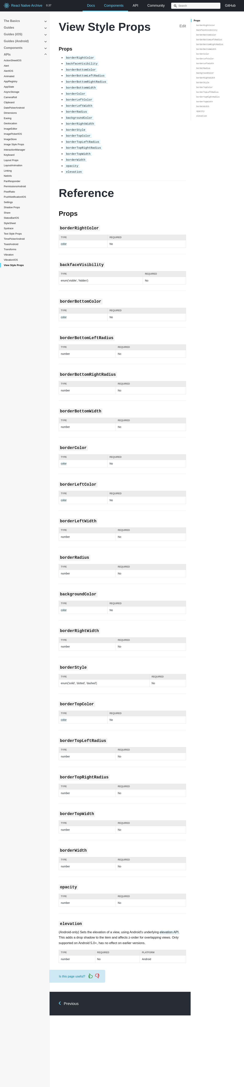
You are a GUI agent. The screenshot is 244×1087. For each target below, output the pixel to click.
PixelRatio (9, 191)
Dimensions (10, 112)
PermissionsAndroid (15, 186)
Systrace (9, 228)
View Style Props (14, 265)
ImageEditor (10, 128)
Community (156, 5)
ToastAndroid (11, 244)
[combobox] (195, 6)
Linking (8, 170)
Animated (9, 76)
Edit (183, 26)
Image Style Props (14, 144)
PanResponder (12, 181)
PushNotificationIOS (15, 196)
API (135, 5)
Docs (91, 5)
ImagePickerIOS (13, 133)
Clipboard (9, 102)
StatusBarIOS (11, 217)
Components (114, 5)
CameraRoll (10, 97)
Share (7, 212)
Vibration (9, 254)
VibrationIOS (11, 259)
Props (197, 20)
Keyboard (9, 154)
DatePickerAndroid (14, 107)
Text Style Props (13, 233)
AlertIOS (8, 70)
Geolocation (10, 123)
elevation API (169, 932)
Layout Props (11, 160)
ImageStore (10, 139)
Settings (8, 202)
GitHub (230, 5)
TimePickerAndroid (14, 238)
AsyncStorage (11, 91)
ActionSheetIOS (13, 60)
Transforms (10, 249)
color (64, 243)
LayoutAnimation (13, 165)
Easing (7, 118)
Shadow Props (12, 207)
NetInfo (8, 175)
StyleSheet (10, 223)
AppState (9, 86)
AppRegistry (10, 81)
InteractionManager (14, 149)
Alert (6, 65)
